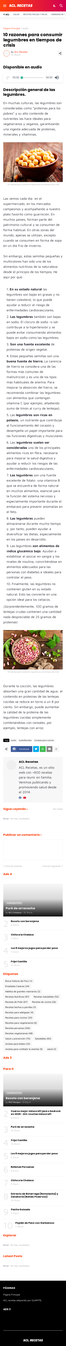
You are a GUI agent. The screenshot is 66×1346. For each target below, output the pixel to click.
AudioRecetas (25, 740)
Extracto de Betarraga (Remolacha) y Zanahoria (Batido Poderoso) (34, 1195)
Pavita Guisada (20, 1209)
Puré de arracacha (22, 1126)
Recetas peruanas (17, 1028)
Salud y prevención (17, 1038)
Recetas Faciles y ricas (35, 14)
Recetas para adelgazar (19, 1012)
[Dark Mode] (54, 6)
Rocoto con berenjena (25, 921)
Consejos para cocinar (44, 740)
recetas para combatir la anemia (24, 1049)
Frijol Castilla (19, 961)
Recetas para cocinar (18, 1017)
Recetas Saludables (46, 996)
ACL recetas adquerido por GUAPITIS (22, 1300)
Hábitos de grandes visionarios (22, 991)
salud (51, 1049)
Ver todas (58, 809)
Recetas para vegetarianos (21, 1023)
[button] (57, 78)
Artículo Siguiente (51, 866)
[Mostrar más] (56, 749)
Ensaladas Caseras (17, 986)
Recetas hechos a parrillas (20, 1007)
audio (25, 28)
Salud (16, 14)
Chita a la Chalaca (22, 934)
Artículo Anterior (13, 866)
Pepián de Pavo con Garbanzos (34, 1222)
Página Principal (11, 28)
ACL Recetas (28, 762)
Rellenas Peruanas (22, 1166)
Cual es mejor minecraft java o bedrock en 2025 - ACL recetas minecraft (36, 1113)
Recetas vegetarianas (19, 1033)
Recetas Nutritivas (17, 996)
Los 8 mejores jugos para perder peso (34, 948)
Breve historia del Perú (18, 981)
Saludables (43, 1038)
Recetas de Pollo (16, 1002)
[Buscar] (61, 6)
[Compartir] (60, 53)
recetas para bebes (17, 1043)
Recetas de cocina (44, 1002)
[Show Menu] (4, 6)
